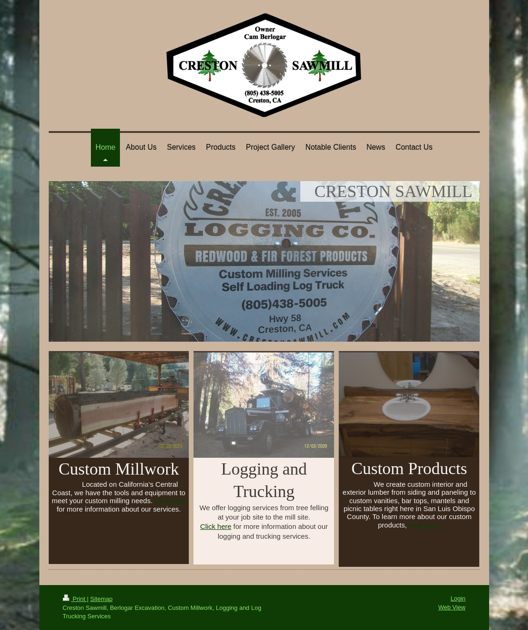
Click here (170, 501)
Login (458, 598)
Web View (451, 607)
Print (75, 598)
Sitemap (101, 598)
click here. (425, 525)
